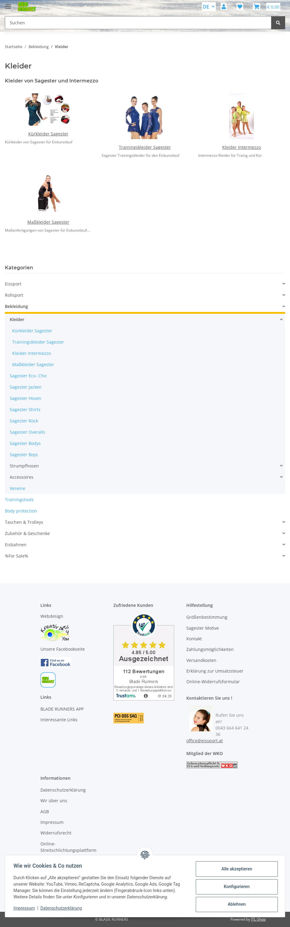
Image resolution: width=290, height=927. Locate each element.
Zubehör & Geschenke (27, 533)
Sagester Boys (24, 454)
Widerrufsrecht (55, 833)
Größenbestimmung (206, 617)
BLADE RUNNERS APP (62, 709)
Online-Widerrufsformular (213, 681)
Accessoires (21, 477)
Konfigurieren (235, 886)
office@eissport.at (204, 740)
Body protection (21, 511)
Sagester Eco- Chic (28, 376)
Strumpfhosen (24, 466)
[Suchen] (278, 22)
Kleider (17, 319)
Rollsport (14, 295)
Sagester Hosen (25, 398)
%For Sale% (16, 556)
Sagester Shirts (25, 409)
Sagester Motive (202, 628)
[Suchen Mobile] (138, 22)
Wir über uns (53, 800)
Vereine (17, 488)
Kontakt (194, 639)
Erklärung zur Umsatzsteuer (214, 671)
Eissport (13, 284)
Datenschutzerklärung (62, 908)
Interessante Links (59, 719)
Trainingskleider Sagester (145, 147)
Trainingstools (19, 499)
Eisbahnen (15, 544)
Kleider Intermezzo (241, 147)
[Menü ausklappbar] (8, 4)
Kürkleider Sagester (48, 134)
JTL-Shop (258, 919)
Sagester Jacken (26, 387)
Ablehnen (235, 904)
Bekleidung (16, 306)
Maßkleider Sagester (48, 222)
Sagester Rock (24, 421)
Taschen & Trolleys (24, 522)
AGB (44, 811)
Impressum (25, 908)
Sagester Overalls (27, 432)
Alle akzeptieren (235, 868)
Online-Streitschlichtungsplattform (68, 847)
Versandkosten (201, 660)
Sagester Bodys (25, 443)
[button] (224, 7)
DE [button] (206, 6)
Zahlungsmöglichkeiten (210, 649)
